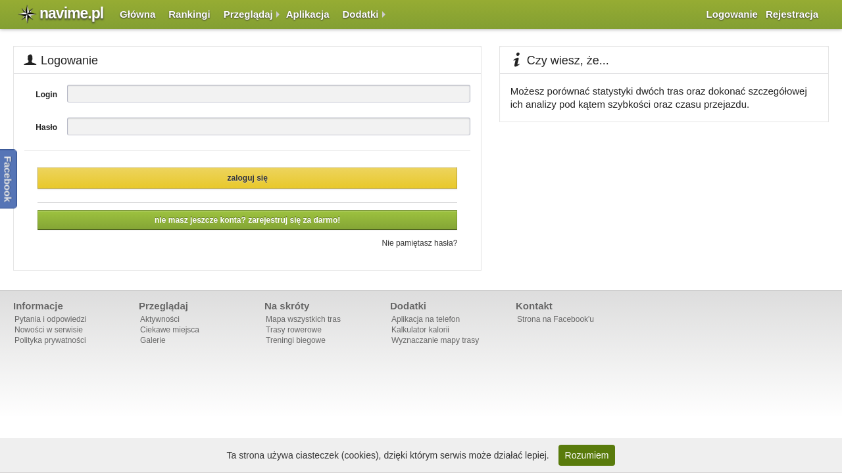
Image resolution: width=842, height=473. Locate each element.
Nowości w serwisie (48, 329)
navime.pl (71, 13)
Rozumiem (587, 455)
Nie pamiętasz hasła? (420, 243)
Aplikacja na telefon (425, 319)
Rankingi (189, 14)
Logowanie (732, 14)
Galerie (153, 340)
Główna (137, 14)
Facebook (8, 179)
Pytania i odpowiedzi (50, 319)
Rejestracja (792, 14)
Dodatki (361, 14)
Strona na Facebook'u (555, 319)
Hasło (46, 127)
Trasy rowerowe (294, 329)
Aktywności (160, 319)
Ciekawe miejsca (169, 329)
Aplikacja (308, 14)
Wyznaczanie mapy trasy (435, 340)
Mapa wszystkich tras (303, 319)
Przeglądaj (248, 14)
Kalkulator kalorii (420, 329)
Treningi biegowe (296, 340)
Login (46, 94)
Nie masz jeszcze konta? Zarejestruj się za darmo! (247, 220)
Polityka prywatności (50, 340)
